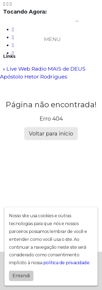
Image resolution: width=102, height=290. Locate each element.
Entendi (21, 275)
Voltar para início (51, 133)
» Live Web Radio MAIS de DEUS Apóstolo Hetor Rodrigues (42, 72)
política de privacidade (66, 262)
